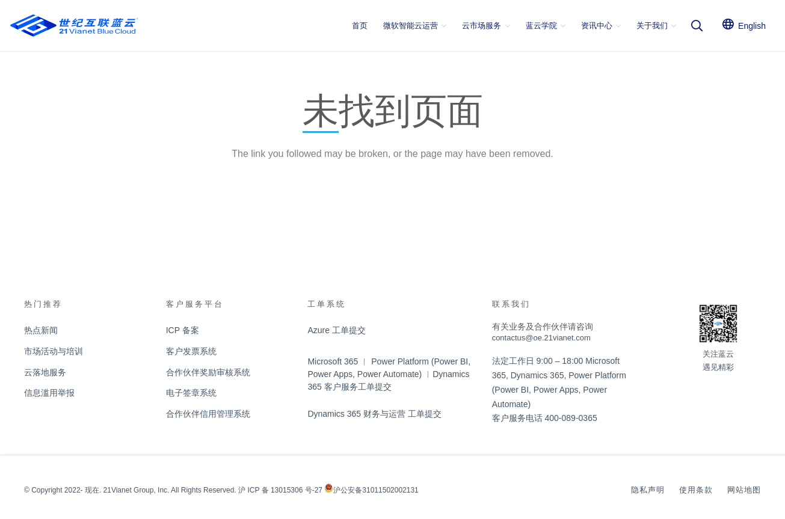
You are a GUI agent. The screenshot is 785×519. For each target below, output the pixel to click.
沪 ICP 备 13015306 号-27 (280, 490)
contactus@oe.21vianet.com (541, 337)
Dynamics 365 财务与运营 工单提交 (374, 414)
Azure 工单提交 (336, 330)
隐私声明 (648, 489)
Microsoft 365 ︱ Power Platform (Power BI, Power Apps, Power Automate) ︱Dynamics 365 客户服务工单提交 (388, 374)
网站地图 (744, 489)
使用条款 (696, 489)
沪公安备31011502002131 (375, 490)
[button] (442, 26)
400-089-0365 (571, 418)
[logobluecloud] (74, 26)
